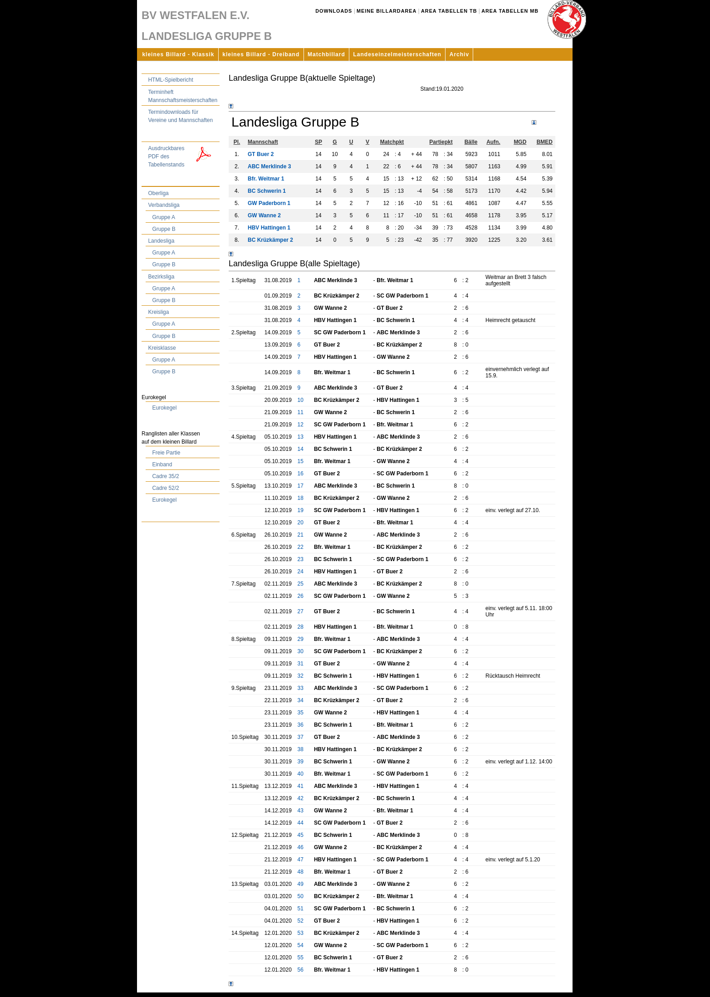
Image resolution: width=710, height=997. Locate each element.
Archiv (459, 54)
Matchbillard (326, 54)
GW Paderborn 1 (269, 203)
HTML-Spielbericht (170, 80)
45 (301, 835)
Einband (162, 464)
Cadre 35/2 (165, 476)
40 (301, 774)
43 (301, 810)
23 (301, 559)
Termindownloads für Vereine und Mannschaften (180, 116)
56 (301, 970)
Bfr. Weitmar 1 (266, 179)
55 (301, 957)
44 (301, 823)
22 (301, 547)
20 (301, 522)
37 (301, 737)
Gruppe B (163, 229)
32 (301, 676)
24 (301, 571)
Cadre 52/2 (165, 488)
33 (301, 688)
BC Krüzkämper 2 (270, 240)
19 (301, 510)
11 (301, 412)
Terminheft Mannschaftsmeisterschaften (182, 96)
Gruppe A (163, 217)
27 (301, 611)
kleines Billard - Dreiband (260, 54)
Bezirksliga (161, 277)
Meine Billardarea (386, 11)
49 (301, 884)
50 (301, 896)
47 (301, 859)
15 (301, 461)
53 (301, 933)
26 (301, 596)
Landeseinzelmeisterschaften (397, 54)
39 (301, 761)
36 (301, 725)
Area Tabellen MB (510, 11)
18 (301, 498)
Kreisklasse (162, 348)
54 (301, 945)
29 (301, 639)
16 (301, 473)
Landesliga (161, 241)
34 (301, 700)
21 (301, 535)
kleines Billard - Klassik (178, 54)
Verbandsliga (163, 205)
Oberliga (158, 193)
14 (301, 449)
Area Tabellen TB (449, 11)
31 (301, 663)
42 (301, 798)
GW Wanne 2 (264, 215)
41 (301, 786)
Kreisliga (158, 312)
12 (301, 424)
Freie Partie (166, 453)
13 (301, 437)
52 (301, 921)
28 (301, 627)
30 (301, 651)
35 (301, 712)
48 (301, 872)
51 (301, 908)
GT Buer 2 (261, 154)
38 (301, 749)
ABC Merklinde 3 (269, 166)
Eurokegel (164, 408)
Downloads (333, 11)
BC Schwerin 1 (267, 191)
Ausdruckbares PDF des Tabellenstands (182, 156)
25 (301, 584)
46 (301, 847)
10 (301, 400)
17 (301, 486)
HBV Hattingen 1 (269, 228)
